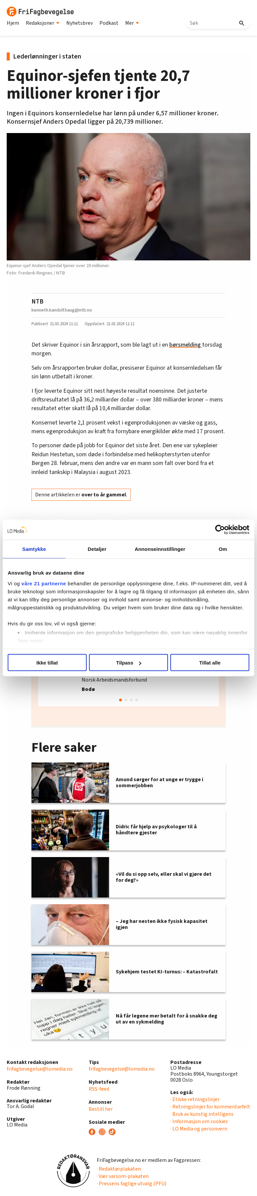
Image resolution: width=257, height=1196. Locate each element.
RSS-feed (99, 1089)
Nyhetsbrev (79, 23)
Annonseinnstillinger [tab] (160, 549)
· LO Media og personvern (198, 1128)
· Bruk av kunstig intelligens (202, 1114)
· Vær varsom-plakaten (123, 1176)
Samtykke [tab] (34, 549)
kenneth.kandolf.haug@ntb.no (61, 310)
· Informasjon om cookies (199, 1121)
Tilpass (128, 663)
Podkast (108, 23)
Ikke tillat (47, 663)
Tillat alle (210, 663)
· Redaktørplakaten (119, 1169)
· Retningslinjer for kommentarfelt (210, 1106)
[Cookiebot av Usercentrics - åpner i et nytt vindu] (220, 530)
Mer (132, 23)
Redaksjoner (43, 23)
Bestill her (101, 1109)
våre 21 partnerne (43, 583)
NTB (37, 301)
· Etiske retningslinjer (195, 1099)
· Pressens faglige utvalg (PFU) (131, 1183)
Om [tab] (223, 549)
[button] (120, 700)
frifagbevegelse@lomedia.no (40, 1069)
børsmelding (185, 345)
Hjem (13, 23)
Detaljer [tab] (97, 549)
